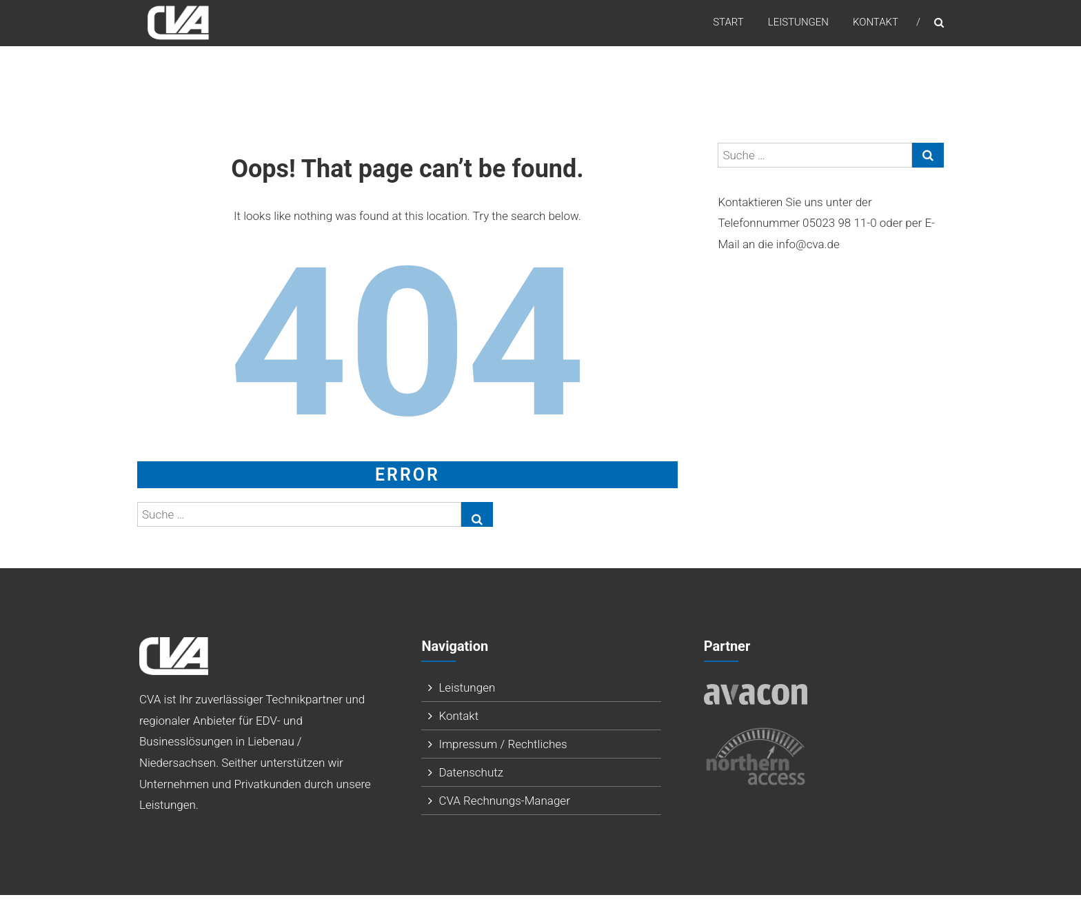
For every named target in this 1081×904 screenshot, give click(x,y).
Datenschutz (470, 781)
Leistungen (798, 27)
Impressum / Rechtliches (502, 753)
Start (728, 27)
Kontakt (875, 27)
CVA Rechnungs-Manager (504, 809)
